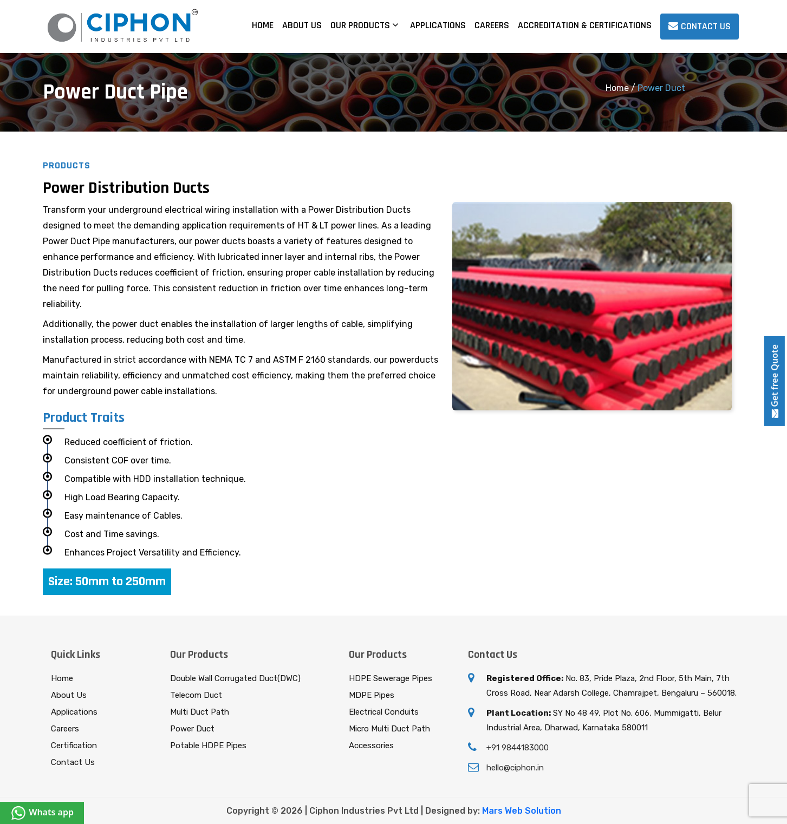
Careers (491, 25)
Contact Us (73, 762)
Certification (74, 745)
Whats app (42, 812)
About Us (302, 25)
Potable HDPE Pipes (208, 745)
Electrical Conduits (384, 712)
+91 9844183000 (517, 748)
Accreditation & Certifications (585, 25)
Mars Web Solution (521, 811)
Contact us (699, 26)
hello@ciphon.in (515, 768)
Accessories (371, 745)
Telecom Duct (196, 695)
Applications (438, 25)
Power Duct (192, 729)
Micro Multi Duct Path (389, 729)
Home (263, 25)
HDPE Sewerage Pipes (390, 678)
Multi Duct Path (199, 712)
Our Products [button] (364, 25)
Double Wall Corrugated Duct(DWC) (235, 678)
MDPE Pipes (371, 695)
